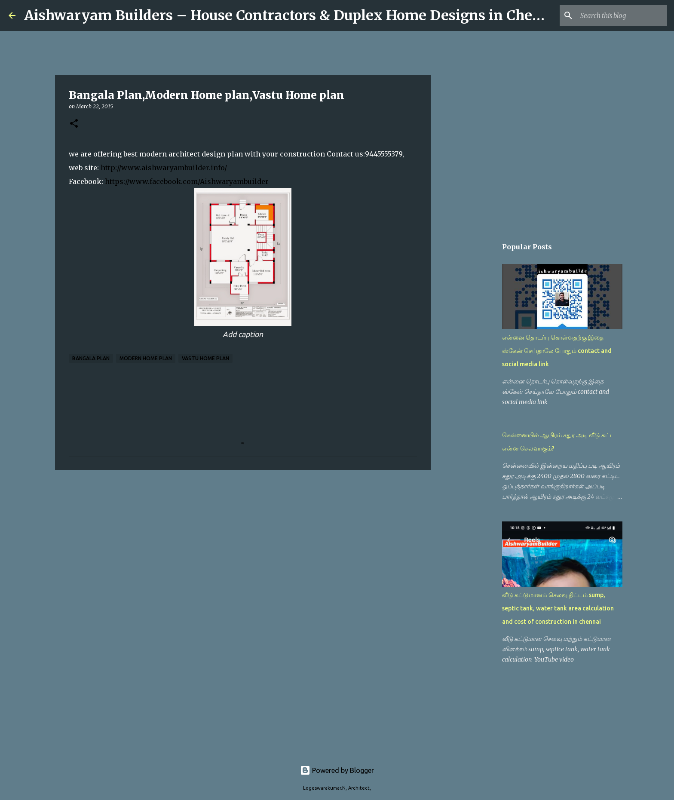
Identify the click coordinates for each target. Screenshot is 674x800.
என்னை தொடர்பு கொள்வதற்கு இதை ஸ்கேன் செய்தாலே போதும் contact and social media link (557, 351)
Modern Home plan (145, 358)
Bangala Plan (91, 358)
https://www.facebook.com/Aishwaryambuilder (187, 181)
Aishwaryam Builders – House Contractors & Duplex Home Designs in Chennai (294, 15)
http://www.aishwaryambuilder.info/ (164, 167)
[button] (74, 124)
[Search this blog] (622, 15)
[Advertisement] (243, 543)
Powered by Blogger (337, 770)
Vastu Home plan (205, 358)
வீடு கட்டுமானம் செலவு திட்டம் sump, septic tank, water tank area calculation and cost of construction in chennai (558, 608)
